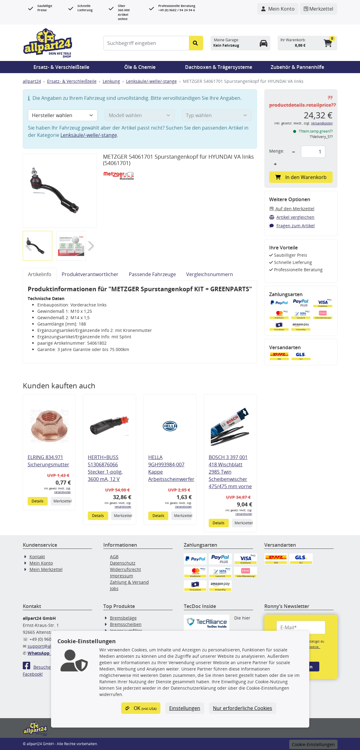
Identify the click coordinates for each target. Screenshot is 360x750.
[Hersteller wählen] (63, 115)
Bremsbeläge (123, 618)
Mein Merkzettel (46, 569)
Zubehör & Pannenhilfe (297, 67)
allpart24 (32, 81)
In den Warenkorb (301, 177)
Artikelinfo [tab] (39, 274)
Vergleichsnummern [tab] (209, 274)
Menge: (276, 151)
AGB (114, 556)
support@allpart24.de (50, 646)
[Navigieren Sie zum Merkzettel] (318, 9)
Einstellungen (184, 708)
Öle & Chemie (140, 67)
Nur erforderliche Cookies (242, 708)
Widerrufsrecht (125, 569)
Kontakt (37, 556)
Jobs (114, 588)
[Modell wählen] (140, 115)
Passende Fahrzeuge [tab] (152, 274)
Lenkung (111, 81)
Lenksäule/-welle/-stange (151, 81)
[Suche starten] (196, 43)
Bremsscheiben (126, 624)
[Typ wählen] (217, 115)
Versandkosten (62, 492)
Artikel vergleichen (292, 217)
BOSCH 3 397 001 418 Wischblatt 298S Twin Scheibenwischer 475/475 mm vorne (230, 472)
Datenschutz (122, 563)
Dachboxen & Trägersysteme (218, 67)
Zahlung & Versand (129, 582)
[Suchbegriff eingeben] (146, 43)
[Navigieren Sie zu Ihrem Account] (278, 9)
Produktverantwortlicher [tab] (90, 274)
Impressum (121, 576)
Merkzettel (62, 501)
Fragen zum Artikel (292, 225)
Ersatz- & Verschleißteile (61, 67)
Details (37, 501)
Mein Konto (41, 563)
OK (140, 708)
